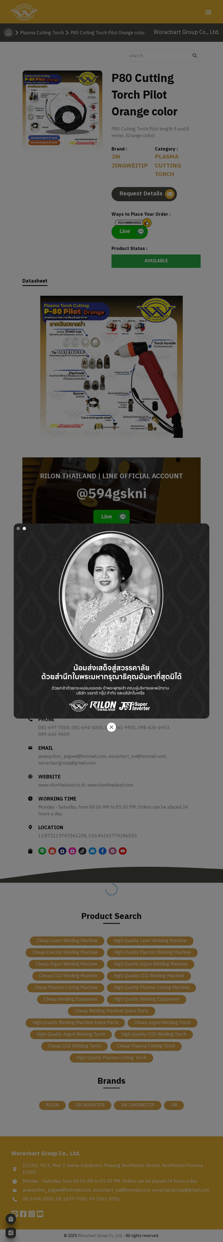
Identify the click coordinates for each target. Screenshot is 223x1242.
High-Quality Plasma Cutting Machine (151, 987)
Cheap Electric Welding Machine (65, 952)
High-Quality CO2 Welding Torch (153, 1034)
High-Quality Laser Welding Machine (150, 941)
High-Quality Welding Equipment (146, 999)
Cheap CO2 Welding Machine (68, 976)
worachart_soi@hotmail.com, (138, 756)
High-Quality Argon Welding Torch (71, 1034)
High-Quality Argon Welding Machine (151, 964)
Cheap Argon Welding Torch (162, 1023)
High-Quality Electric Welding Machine (152, 952)
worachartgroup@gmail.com (67, 763)
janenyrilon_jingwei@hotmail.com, (73, 756)
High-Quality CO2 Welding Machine (149, 976)
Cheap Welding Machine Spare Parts (111, 1011)
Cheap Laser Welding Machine (67, 941)
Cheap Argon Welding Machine (67, 964)
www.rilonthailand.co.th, (62, 785)
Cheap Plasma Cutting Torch (146, 1046)
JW (174, 1105)
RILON (52, 1105)
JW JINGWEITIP (138, 1105)
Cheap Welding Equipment (71, 999)
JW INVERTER (90, 1105)
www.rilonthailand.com (110, 785)
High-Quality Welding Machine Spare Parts (75, 1023)
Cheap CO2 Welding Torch (74, 1046)
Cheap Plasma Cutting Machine (66, 987)
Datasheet (35, 281)
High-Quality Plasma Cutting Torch (111, 1058)
